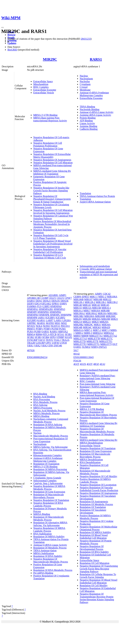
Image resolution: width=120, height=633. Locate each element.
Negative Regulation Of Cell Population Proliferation (47, 144)
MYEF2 (31, 326)
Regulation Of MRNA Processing (50, 469)
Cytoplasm (85, 84)
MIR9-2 (79, 333)
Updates (12, 43)
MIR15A (86, 307)
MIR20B (105, 319)
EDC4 (37, 303)
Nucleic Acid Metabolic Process (49, 410)
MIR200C (111, 316)
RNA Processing (41, 399)
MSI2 (64, 323)
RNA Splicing (40, 405)
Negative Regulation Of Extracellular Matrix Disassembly (52, 155)
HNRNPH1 (43, 312)
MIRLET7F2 (80, 344)
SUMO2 (86, 347)
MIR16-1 (106, 307)
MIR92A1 (98, 333)
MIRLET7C (106, 338)
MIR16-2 (78, 310)
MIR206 (86, 319)
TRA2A (65, 340)
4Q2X (83, 364)
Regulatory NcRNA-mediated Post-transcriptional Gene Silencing (97, 377)
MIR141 (86, 305)
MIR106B (78, 299)
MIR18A (95, 310)
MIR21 (114, 319)
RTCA (46, 334)
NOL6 (39, 326)
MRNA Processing (42, 407)
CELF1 (52, 298)
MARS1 (41, 323)
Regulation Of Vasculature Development (93, 511)
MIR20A (96, 319)
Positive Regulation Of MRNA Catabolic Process (95, 480)
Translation (85, 193)
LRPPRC (31, 323)
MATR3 (50, 323)
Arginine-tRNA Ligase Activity (95, 115)
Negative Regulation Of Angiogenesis (52, 159)
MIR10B (97, 299)
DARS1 (31, 300)
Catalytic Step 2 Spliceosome (48, 483)
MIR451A (78, 330)
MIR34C (87, 327)
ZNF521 (102, 347)
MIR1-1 (94, 296)
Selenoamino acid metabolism (95, 266)
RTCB (53, 334)
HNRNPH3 (33, 314)
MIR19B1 (112, 313)
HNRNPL (55, 314)
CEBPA (77, 296)
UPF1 (48, 342)
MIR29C (50, 59)
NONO (46, 326)
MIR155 (77, 307)
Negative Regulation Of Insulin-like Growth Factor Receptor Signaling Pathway (51, 190)
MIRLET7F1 (105, 341)
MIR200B (100, 316)
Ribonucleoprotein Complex (47, 455)
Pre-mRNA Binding (43, 573)
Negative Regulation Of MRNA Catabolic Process (49, 529)
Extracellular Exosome (44, 89)
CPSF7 (68, 298)
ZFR (50, 345)
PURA (30, 331)
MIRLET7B (94, 338)
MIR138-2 (112, 302)
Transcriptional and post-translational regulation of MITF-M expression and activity (99, 274)
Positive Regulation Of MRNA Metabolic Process (95, 517)
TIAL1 (57, 340)
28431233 (86, 38)
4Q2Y (90, 364)
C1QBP (44, 298)
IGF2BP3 (32, 320)
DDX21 (47, 300)
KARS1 (41, 320)
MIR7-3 (106, 330)
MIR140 (77, 305)
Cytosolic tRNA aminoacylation (96, 269)
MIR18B (105, 310)
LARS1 (58, 320)
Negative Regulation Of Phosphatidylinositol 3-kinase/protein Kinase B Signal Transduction (52, 199)
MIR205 (77, 319)
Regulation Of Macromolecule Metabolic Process (48, 518)
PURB (37, 331)
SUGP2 (68, 337)
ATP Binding (86, 120)
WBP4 (94, 347)
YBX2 (37, 345)
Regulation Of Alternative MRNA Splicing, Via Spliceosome (50, 524)
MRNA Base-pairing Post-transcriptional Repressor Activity (50, 119)
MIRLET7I (106, 344)
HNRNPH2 (55, 312)
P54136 (77, 360)
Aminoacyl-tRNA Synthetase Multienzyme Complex (94, 94)
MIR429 (106, 327)
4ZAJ (102, 364)
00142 (76, 353)
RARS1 (96, 59)
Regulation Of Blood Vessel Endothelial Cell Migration (94, 536)
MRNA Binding (41, 416)
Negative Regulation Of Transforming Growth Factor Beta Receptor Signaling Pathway (99, 569)
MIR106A (112, 296)
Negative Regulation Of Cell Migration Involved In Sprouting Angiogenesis (53, 211)
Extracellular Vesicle (43, 92)
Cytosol (84, 87)
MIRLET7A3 (80, 338)
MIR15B (96, 307)
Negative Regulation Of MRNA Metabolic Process (49, 487)
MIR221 (86, 321)
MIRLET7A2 (110, 335)
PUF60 (54, 328)
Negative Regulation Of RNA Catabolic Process (48, 504)
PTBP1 (39, 328)
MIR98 (84, 335)
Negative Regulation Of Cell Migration (53, 162)
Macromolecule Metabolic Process (50, 435)
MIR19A (102, 313)
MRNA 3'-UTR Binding (45, 115)
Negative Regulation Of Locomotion (98, 484)
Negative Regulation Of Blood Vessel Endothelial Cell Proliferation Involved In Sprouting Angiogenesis (52, 244)
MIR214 (77, 321)
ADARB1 (53, 295)
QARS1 (45, 331)
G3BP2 (46, 306)
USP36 (55, 342)
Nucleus (84, 75)
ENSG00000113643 (83, 357)
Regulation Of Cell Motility (94, 585)
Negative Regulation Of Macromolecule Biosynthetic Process (98, 413)
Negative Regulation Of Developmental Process (92, 547)
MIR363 (96, 327)
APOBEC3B (33, 298)
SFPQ (53, 337)
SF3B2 (30, 337)
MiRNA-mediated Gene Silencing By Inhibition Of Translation (52, 172)
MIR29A (104, 321)
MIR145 (105, 305)
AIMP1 (62, 295)
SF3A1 (60, 334)
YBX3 (44, 345)
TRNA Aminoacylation (45, 550)
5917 (75, 350)
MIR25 (95, 321)
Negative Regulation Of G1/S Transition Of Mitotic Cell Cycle (49, 256)
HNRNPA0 (56, 306)
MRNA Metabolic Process (46, 413)
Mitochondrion (40, 84)
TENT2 (49, 340)
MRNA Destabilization (91, 459)
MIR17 (87, 310)
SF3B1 (68, 334)
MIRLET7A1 (96, 335)
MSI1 (57, 323)
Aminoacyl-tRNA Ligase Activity (96, 112)
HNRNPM (66, 314)
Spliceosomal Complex (45, 480)
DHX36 (64, 300)
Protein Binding (88, 117)
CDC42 (106, 293)
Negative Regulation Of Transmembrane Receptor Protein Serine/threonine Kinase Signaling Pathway (97, 598)
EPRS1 (55, 303)
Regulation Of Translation (46, 463)
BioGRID (12, 49)
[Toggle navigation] (2, 27)
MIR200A (89, 316)
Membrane (85, 89)
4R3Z (96, 364)
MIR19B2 (78, 316)
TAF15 (41, 340)
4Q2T (76, 364)
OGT (115, 344)
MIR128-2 (90, 302)
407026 (31, 350)
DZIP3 (30, 303)
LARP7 (49, 320)
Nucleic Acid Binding (44, 396)
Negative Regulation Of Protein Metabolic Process (95, 542)
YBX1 (30, 345)
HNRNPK (44, 314)
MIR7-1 (88, 330)
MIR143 (96, 305)
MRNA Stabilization (43, 553)
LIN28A (66, 320)
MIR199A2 (91, 313)
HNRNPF (32, 312)
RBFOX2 (63, 331)
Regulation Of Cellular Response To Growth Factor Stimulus (98, 575)
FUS (39, 306)
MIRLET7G (93, 344)
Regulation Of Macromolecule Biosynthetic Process (48, 496)
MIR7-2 (97, 330)
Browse (11, 34)
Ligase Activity (87, 123)
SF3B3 (38, 337)
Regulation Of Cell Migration (94, 563)
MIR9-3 (88, 333)
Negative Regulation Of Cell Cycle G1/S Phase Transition (50, 236)
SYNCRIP (32, 340)
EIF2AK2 (46, 303)
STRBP (60, 337)
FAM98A (31, 306)
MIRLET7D (79, 341)
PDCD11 (65, 326)
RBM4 (39, 334)
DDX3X (55, 300)
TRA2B (31, 342)
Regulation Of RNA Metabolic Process (52, 570)
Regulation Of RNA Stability (47, 556)
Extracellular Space (43, 81)
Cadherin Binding (89, 129)
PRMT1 (31, 328)
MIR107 (88, 299)
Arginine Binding (88, 126)
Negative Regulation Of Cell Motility (98, 476)
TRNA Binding (87, 106)
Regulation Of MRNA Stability (49, 536)
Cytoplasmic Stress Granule (47, 477)
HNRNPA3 (59, 309)
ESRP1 (63, 303)
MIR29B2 (78, 324)
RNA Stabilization (42, 533)
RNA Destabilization (90, 462)
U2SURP (40, 342)
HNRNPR (32, 317)
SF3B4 (45, 337)
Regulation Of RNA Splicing (47, 424)
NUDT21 (55, 326)
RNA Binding (40, 393)
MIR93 (77, 335)
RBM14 (31, 334)
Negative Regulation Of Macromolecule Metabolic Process (50, 560)
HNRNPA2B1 (46, 309)
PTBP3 (47, 328)
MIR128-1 (78, 302)
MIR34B (77, 327)
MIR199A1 (79, 313)
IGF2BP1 (50, 317)
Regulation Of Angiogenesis (94, 501)
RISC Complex (41, 87)
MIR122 (107, 299)
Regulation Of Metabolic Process (50, 547)
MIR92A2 (109, 333)
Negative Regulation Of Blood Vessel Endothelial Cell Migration (98, 581)
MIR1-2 (102, 296)
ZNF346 (57, 345)
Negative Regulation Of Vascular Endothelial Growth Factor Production (99, 489)
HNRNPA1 (32, 309)
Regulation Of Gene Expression (49, 491)
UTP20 (63, 342)
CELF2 (60, 298)
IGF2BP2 (60, 317)
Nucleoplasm (86, 78)
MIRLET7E (92, 341)
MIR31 (97, 324)
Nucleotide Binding (89, 109)
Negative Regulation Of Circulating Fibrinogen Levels (51, 206)
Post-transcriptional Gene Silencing (97, 384)
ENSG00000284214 (37, 357)
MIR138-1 (101, 302)
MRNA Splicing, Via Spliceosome (50, 447)
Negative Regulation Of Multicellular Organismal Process (98, 528)
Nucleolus (85, 81)
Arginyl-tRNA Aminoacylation (95, 201)
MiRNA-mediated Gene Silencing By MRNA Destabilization (98, 441)
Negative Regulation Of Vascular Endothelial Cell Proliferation (49, 250)
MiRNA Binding (41, 514)
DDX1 (39, 300)
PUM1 (62, 328)
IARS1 (41, 317)
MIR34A (106, 324)
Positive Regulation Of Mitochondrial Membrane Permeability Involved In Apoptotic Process (52, 224)
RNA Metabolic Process (45, 402)
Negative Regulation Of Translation (51, 500)
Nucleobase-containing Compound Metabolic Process (50, 420)
